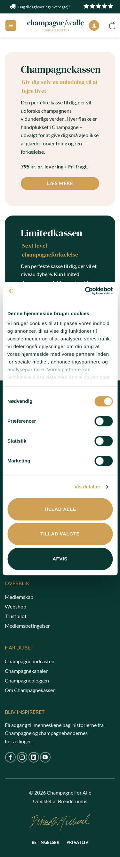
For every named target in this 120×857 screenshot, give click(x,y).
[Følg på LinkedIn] (33, 757)
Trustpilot (16, 616)
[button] (10, 25)
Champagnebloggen (27, 680)
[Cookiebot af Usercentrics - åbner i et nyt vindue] (85, 291)
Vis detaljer (87, 486)
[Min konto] (94, 25)
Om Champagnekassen (30, 690)
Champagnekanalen (27, 671)
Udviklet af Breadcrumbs (60, 801)
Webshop (15, 606)
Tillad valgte (60, 533)
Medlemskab (19, 597)
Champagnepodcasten (29, 661)
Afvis (59, 558)
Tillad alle (60, 509)
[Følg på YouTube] (45, 757)
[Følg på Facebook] (10, 757)
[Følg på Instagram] (22, 757)
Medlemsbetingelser (27, 626)
